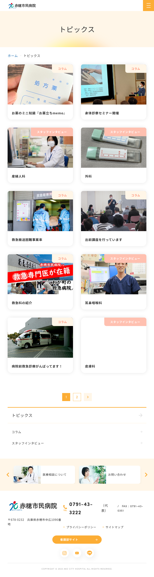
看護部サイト (69, 540)
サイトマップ (115, 528)
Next (146, 475)
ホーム (13, 55)
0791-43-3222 (81, 508)
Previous (8, 475)
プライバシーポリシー (81, 528)
